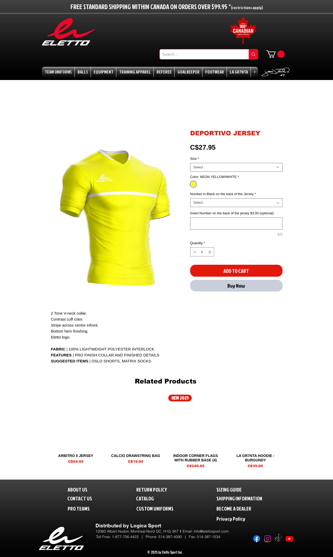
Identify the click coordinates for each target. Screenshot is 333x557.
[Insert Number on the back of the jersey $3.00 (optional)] (236, 223)
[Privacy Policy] (241, 518)
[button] (275, 54)
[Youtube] (289, 538)
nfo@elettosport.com (212, 531)
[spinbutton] (202, 252)
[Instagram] (267, 538)
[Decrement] (194, 252)
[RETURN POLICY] (160, 489)
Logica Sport (145, 525)
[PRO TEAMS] (83, 508)
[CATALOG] (148, 498)
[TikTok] (278, 538)
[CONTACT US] (84, 498)
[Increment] (210, 252)
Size (194, 159)
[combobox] (236, 167)
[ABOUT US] (81, 489)
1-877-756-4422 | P (130, 536)
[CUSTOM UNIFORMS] (162, 508)
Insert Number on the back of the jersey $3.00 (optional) (232, 213)
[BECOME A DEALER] (241, 508)
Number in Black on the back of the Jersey (223, 194)
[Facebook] (256, 538)
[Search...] (200, 54)
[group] (165, 431)
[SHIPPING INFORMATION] (249, 498)
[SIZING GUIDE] (234, 489)
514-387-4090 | (173, 536)
